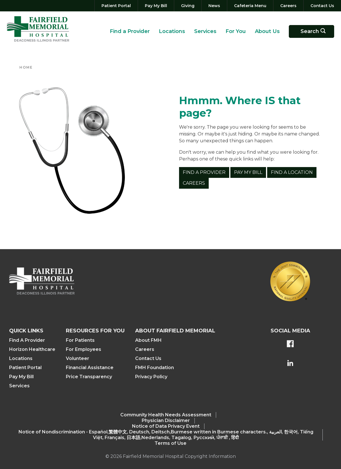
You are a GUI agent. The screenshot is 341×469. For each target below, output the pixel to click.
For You (236, 31)
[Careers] (288, 5)
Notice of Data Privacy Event (166, 426)
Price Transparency (89, 376)
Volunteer (77, 358)
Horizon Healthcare (32, 349)
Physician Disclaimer (166, 420)
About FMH (148, 340)
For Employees (83, 349)
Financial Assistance (89, 367)
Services (205, 31)
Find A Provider (27, 340)
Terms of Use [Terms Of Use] (170, 443)
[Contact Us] (321, 5)
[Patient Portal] (116, 5)
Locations (172, 31)
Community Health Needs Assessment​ (165, 414)
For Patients (80, 340)
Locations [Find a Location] (21, 358)
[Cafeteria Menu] (250, 5)
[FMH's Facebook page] (290, 344)
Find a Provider (130, 31)
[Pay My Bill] (156, 5)
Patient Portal (25, 367)
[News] (214, 5)
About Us (267, 31)
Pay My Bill (248, 172)
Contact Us (148, 358)
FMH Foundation (154, 367)
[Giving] (187, 5)
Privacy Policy (151, 376)
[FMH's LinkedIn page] (290, 364)
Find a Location (292, 172)
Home (26, 67)
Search (315, 31)
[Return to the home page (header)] (38, 29)
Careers (194, 183)
